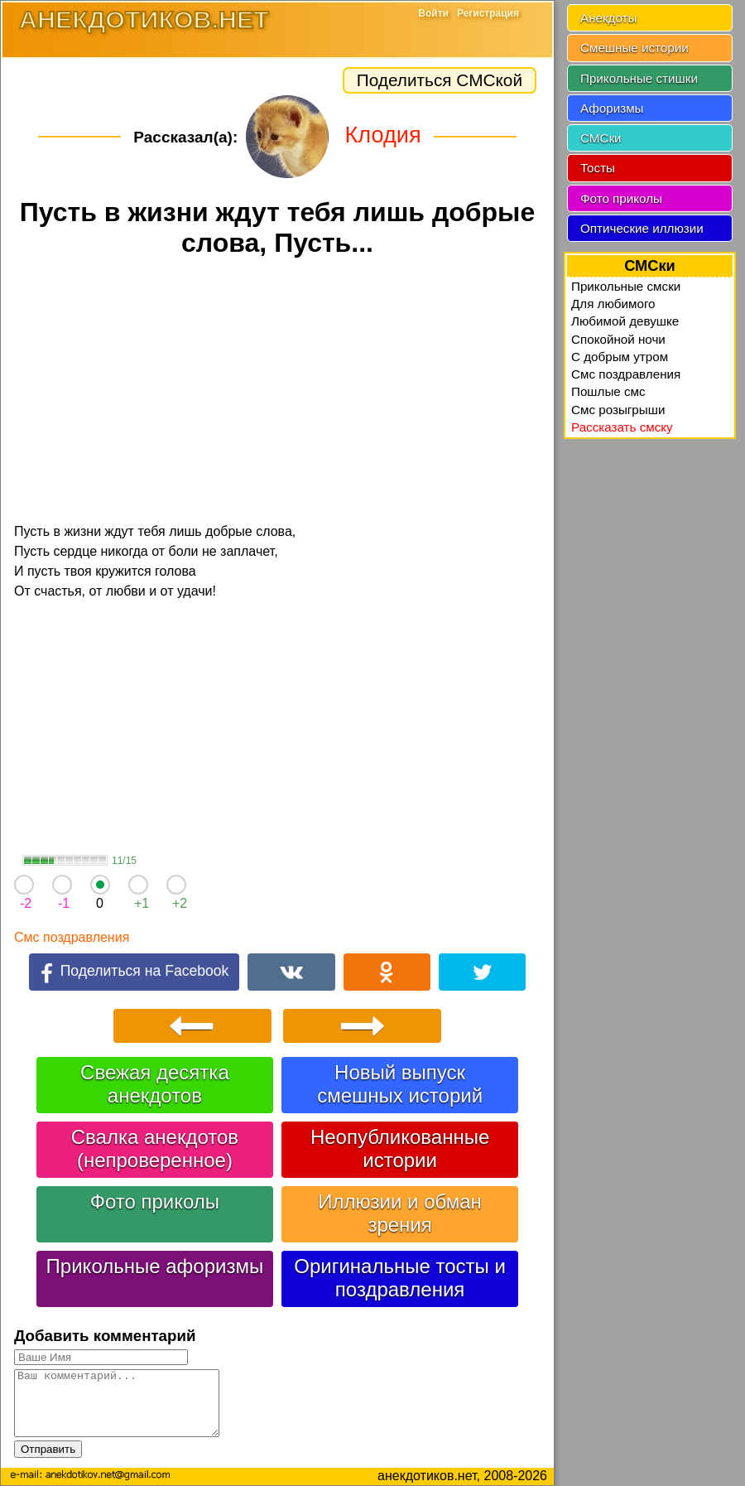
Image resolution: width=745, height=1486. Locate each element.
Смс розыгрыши (618, 410)
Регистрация (488, 13)
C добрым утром (619, 357)
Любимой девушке (625, 321)
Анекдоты (608, 18)
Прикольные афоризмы (155, 1266)
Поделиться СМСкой (439, 79)
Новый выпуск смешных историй (400, 1084)
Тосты (597, 168)
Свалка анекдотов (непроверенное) (154, 1148)
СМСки (601, 138)
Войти (433, 13)
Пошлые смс (608, 391)
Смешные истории (634, 48)
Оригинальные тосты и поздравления (400, 1277)
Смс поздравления (71, 937)
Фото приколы (154, 1201)
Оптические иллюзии (642, 228)
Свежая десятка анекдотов (154, 1084)
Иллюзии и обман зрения (399, 1213)
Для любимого (613, 304)
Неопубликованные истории (399, 1148)
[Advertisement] (277, 393)
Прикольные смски (625, 286)
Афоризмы (612, 108)
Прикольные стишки (639, 78)
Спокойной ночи (618, 339)
